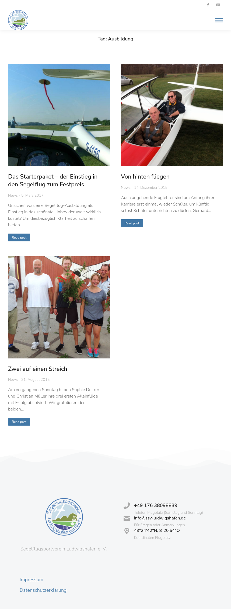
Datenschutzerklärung (43, 590)
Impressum (31, 579)
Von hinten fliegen (145, 177)
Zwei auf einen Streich (37, 369)
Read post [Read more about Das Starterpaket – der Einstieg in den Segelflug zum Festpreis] (19, 237)
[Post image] (59, 115)
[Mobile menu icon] (217, 20)
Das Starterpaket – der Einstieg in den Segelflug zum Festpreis (52, 181)
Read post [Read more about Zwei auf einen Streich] (19, 422)
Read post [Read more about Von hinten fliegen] (132, 223)
